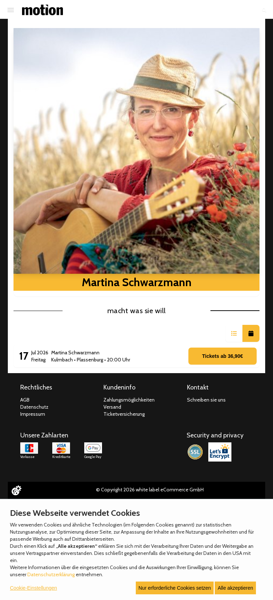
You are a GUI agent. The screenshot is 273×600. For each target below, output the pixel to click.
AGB (25, 400)
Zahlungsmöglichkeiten (129, 400)
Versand (112, 407)
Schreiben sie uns (206, 400)
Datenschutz (34, 407)
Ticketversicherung (124, 414)
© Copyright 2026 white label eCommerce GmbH (150, 489)
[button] (233, 333)
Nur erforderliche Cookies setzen (175, 588)
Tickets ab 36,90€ (222, 356)
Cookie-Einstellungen (33, 587)
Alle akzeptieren (235, 588)
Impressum (32, 414)
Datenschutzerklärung (51, 574)
